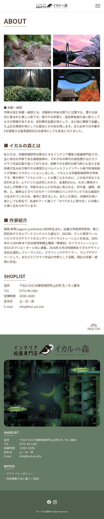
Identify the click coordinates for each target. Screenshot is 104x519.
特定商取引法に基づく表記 (22, 478)
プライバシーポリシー (19, 473)
